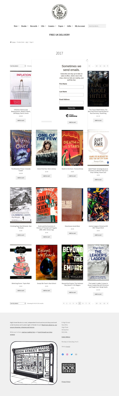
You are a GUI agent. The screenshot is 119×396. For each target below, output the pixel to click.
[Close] (87, 59)
